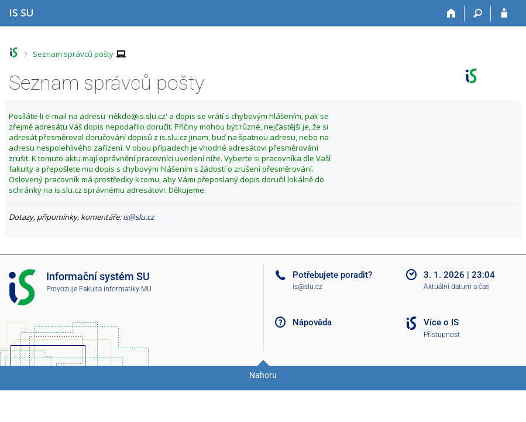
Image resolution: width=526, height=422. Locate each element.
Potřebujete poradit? (332, 275)
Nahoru (263, 375)
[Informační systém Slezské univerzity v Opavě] (21, 12)
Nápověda (312, 322)
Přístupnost (442, 335)
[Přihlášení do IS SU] (504, 13)
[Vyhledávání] (478, 13)
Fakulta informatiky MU (115, 289)
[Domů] (451, 13)
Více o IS (441, 322)
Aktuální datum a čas (456, 287)
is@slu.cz (138, 217)
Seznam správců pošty (73, 54)
